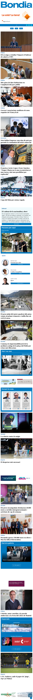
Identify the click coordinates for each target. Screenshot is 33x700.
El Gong (20, 273)
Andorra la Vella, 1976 (26, 354)
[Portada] (16, 25)
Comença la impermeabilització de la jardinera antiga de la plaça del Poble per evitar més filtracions (16, 346)
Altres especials (16, 648)
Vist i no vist (7, 351)
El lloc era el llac (5, 230)
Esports (12, 28)
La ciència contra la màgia (10, 436)
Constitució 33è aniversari (16, 636)
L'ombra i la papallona (16, 271)
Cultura (16, 28)
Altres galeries (16, 565)
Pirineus (21, 28)
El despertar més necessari (10, 462)
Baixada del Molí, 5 (20, 283)
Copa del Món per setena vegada (13, 200)
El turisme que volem (16, 262)
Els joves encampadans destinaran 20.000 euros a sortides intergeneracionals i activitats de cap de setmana (16, 510)
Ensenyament (16, 622)
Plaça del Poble (20, 264)
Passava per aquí (9, 228)
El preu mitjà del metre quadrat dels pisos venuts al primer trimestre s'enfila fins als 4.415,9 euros (16, 316)
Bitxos (12, 280)
